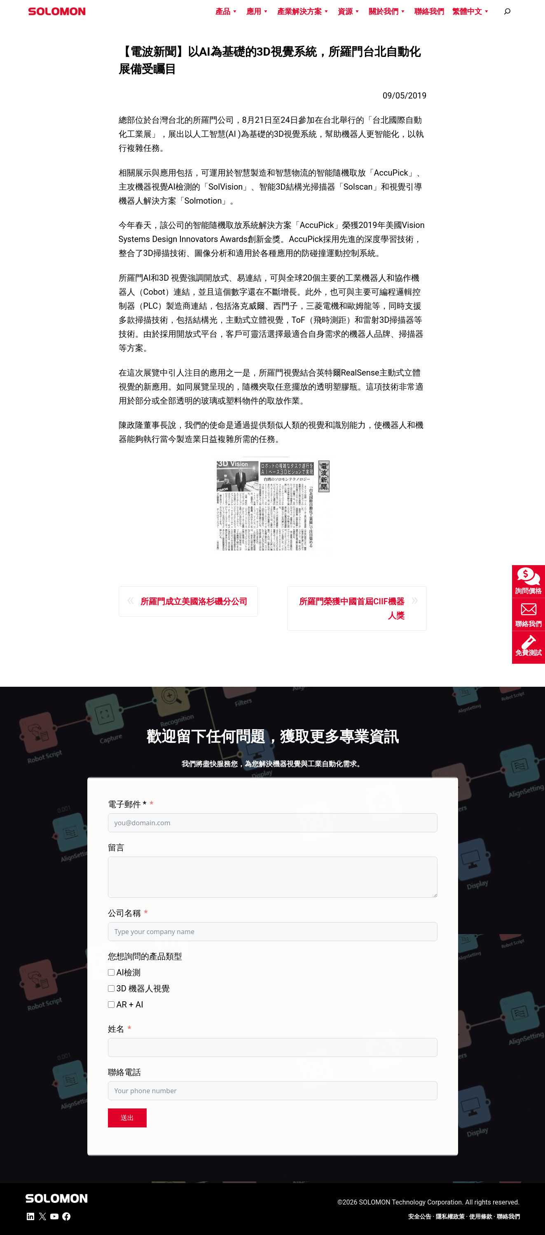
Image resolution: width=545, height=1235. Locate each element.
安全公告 (419, 1216)
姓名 (116, 1029)
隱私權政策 (450, 1216)
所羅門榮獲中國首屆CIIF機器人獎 (352, 608)
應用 (257, 11)
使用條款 (480, 1216)
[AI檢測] (111, 972)
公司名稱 (124, 913)
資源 (349, 11)
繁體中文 (471, 11)
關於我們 (387, 11)
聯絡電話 (124, 1072)
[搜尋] (507, 11)
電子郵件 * (127, 804)
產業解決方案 (303, 11)
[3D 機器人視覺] (111, 988)
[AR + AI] (111, 1004)
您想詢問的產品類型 (145, 956)
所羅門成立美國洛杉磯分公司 (194, 601)
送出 (127, 1117)
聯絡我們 (429, 11)
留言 (116, 847)
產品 (226, 11)
